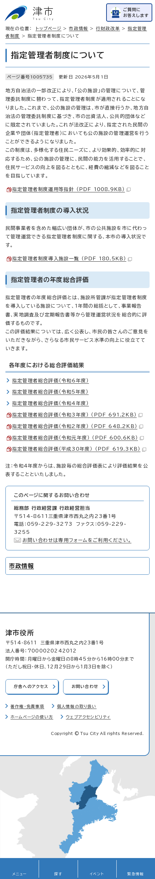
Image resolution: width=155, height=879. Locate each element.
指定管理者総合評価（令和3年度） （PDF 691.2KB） (77, 414)
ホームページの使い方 (32, 717)
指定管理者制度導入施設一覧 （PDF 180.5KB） (72, 258)
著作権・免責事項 (27, 706)
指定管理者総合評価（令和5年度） (50, 391)
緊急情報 (135, 874)
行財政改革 (108, 28)
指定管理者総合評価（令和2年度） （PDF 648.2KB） (77, 426)
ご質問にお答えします (136, 12)
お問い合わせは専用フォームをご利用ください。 (76, 540)
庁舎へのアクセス (31, 686)
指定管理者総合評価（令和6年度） (50, 380)
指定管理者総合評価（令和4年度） (50, 403)
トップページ (48, 28)
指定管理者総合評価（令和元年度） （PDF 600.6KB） (78, 437)
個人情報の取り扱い (77, 706)
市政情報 (78, 28)
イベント (97, 874)
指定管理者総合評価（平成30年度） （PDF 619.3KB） (79, 449)
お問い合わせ (85, 686)
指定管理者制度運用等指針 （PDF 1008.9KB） (71, 189)
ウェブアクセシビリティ (88, 717)
